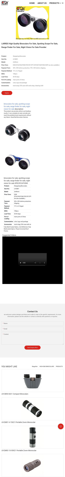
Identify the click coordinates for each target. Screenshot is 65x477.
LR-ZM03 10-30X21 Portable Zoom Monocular (19, 450)
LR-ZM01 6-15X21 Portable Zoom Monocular (18, 422)
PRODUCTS (59, 366)
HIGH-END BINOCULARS (47, 366)
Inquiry (7, 93)
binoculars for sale (11, 104)
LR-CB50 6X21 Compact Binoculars (15, 394)
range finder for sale (17, 106)
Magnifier (35, 366)
